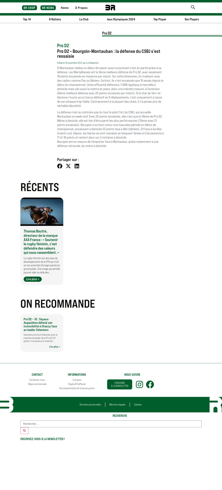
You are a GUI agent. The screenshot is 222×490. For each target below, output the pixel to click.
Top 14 (27, 19)
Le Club (84, 19)
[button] (59, 166)
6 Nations (55, 19)
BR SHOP (29, 8)
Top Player (159, 19)
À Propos (81, 8)
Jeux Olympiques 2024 (121, 19)
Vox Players (192, 19)
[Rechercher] (24, 430)
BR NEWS (48, 8)
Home (65, 8)
